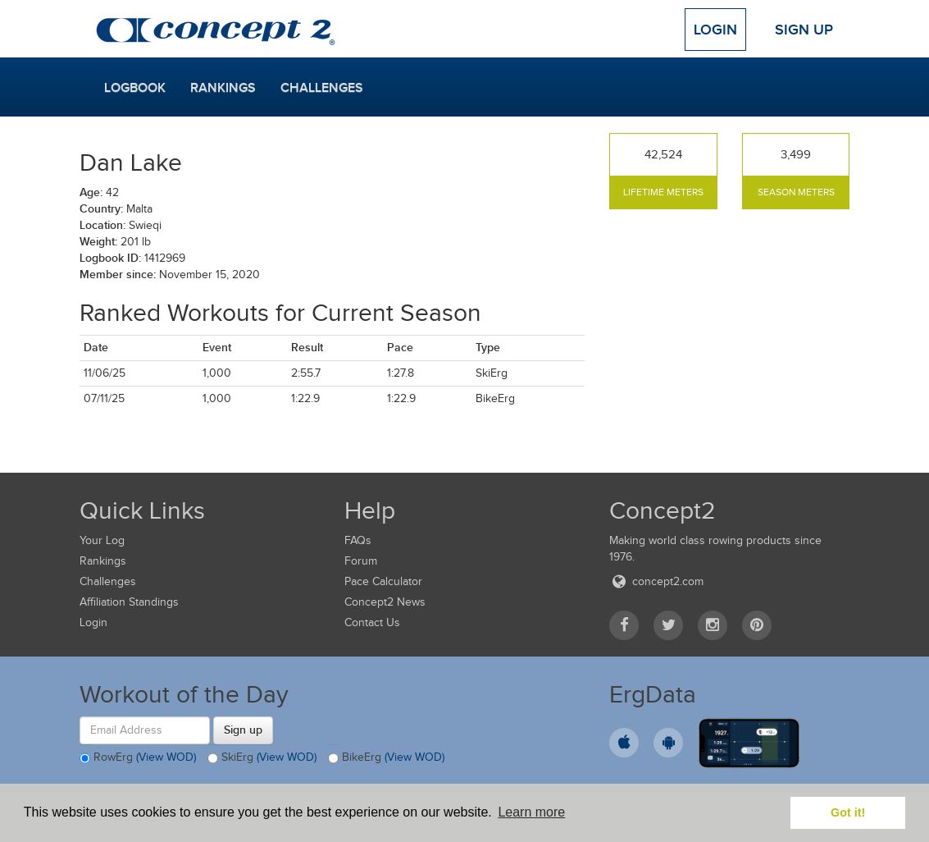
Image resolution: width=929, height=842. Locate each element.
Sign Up (804, 29)
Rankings (223, 87)
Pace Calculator (383, 581)
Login (715, 29)
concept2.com (656, 581)
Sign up (243, 729)
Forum (360, 561)
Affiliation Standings (129, 602)
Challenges (321, 87)
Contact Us (372, 622)
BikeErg (386, 758)
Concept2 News (385, 602)
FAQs (357, 540)
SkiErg (261, 758)
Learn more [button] (531, 812)
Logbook (135, 87)
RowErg (138, 758)
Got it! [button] (848, 812)
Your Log (102, 540)
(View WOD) (166, 757)
